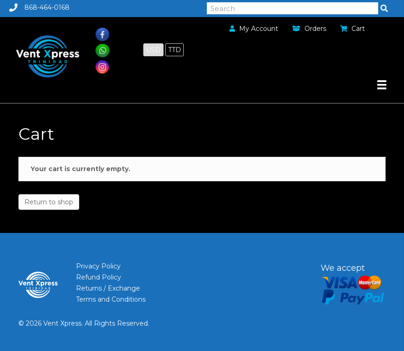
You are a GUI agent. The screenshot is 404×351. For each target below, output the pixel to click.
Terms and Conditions (111, 299)
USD (153, 50)
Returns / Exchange (108, 288)
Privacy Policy (98, 266)
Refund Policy (98, 277)
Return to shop (48, 202)
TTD (174, 50)
